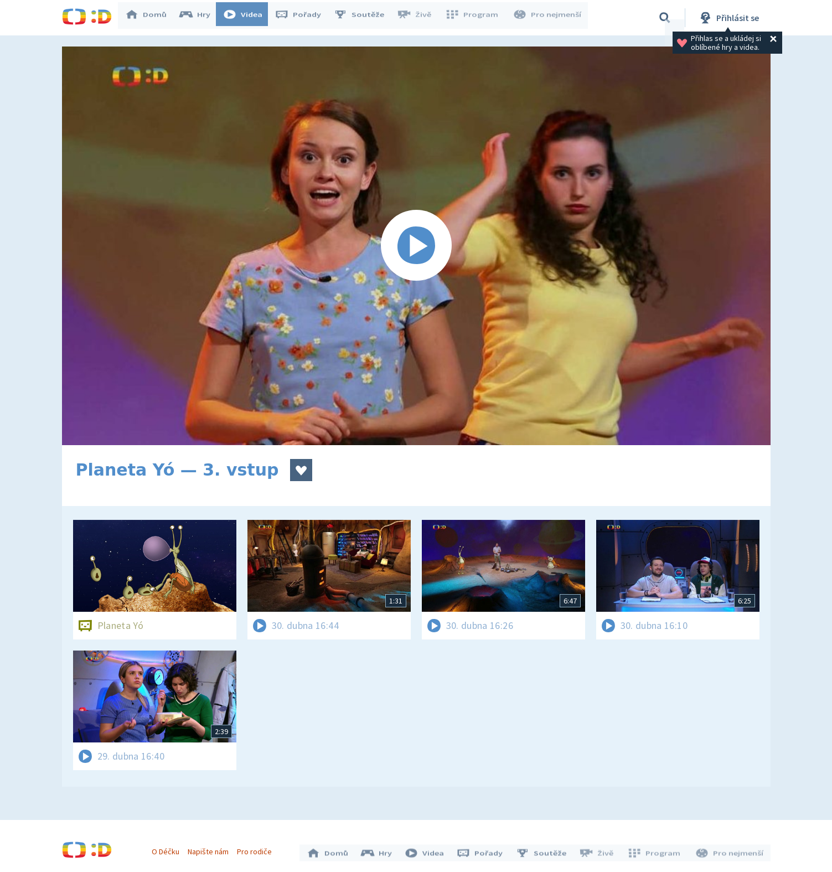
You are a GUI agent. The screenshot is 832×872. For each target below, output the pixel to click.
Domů (151, 17)
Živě (419, 17)
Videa (248, 17)
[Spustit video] (416, 246)
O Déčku (168, 849)
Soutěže (364, 17)
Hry (200, 17)
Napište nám (210, 849)
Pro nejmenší (548, 17)
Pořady (303, 17)
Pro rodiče (257, 849)
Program (475, 17)
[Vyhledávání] (665, 17)
